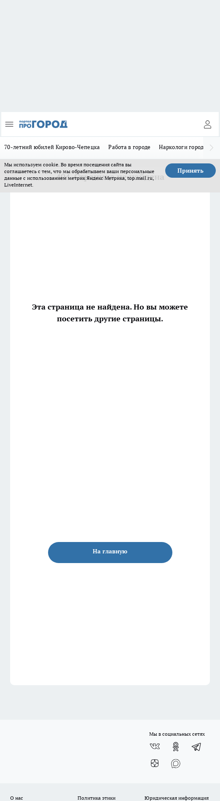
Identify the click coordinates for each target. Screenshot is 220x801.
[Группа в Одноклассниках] (175, 746)
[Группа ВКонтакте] (154, 746)
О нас (16, 798)
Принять (190, 170)
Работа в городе (129, 147)
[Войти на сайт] (207, 124)
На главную (110, 551)
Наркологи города (183, 147)
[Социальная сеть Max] (175, 763)
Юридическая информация (177, 798)
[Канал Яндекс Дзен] (154, 763)
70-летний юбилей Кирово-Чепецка (52, 147)
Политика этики (96, 798)
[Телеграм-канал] (196, 746)
